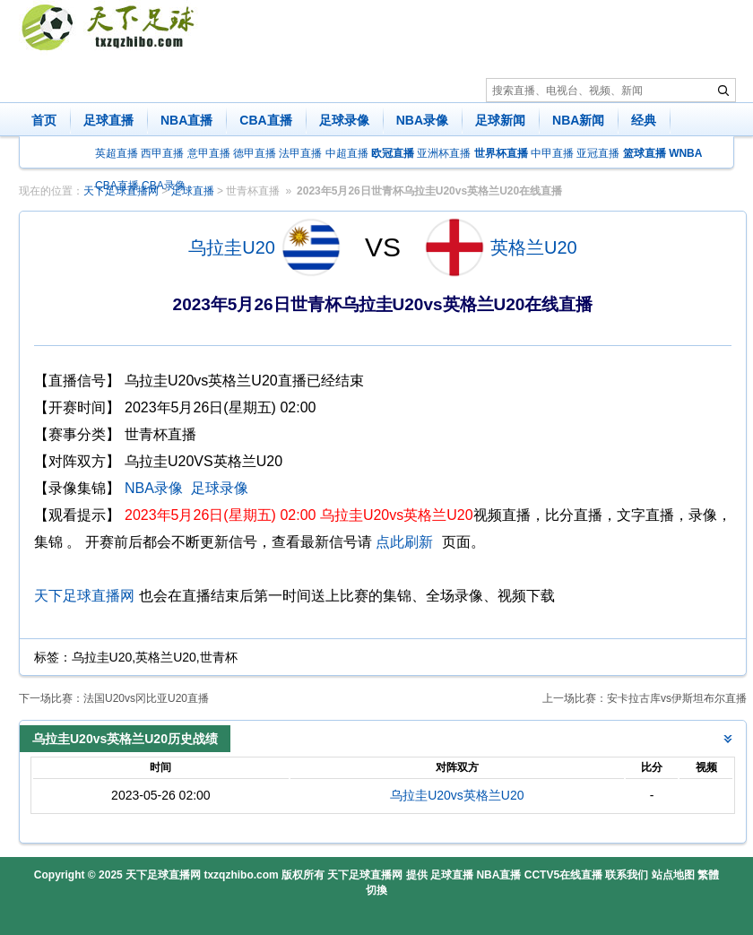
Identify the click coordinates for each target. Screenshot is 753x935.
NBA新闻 (578, 120)
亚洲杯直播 (444, 153)
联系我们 (626, 875)
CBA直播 (265, 120)
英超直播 (116, 153)
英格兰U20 (533, 247)
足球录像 (344, 120)
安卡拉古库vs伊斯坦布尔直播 (677, 698)
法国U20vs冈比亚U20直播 (146, 698)
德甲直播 (254, 153)
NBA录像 (422, 120)
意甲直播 (208, 153)
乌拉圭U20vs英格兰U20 (457, 795)
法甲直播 (300, 153)
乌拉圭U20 (231, 247)
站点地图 (673, 875)
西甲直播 (162, 153)
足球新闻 (500, 120)
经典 (643, 120)
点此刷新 (404, 542)
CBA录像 (164, 185)
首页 (43, 120)
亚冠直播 (597, 153)
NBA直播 (186, 120)
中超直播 (346, 153)
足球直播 (108, 120)
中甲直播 (552, 153)
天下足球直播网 (84, 595)
